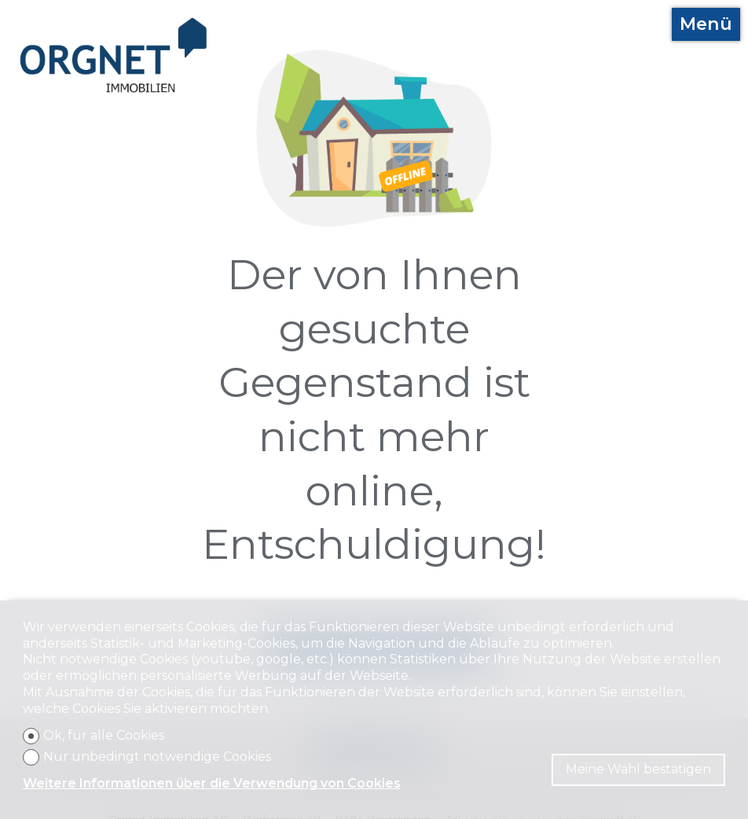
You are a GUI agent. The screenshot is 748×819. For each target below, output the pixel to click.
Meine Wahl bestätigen (638, 769)
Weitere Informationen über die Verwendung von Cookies (212, 783)
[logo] (114, 55)
